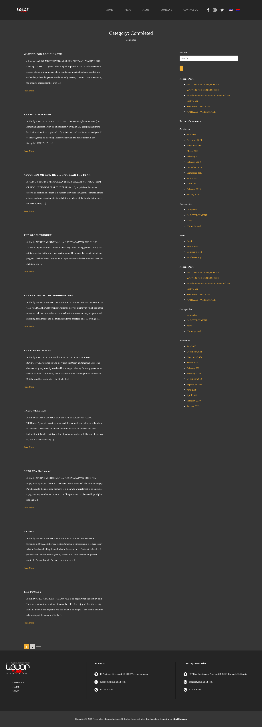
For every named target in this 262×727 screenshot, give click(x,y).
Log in (190, 241)
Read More (29, 90)
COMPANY (166, 9)
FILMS (145, 9)
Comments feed (194, 251)
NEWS (127, 9)
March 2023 (192, 151)
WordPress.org (194, 257)
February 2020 (194, 161)
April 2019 (192, 183)
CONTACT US (190, 9)
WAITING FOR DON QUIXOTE (203, 84)
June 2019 (191, 178)
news (189, 220)
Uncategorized (194, 226)
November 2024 (194, 145)
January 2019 (193, 194)
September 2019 (194, 172)
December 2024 (194, 140)
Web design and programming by (164, 719)
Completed (192, 209)
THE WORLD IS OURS (198, 106)
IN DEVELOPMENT (197, 215)
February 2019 (194, 189)
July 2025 (191, 134)
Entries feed (192, 246)
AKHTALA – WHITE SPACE (201, 111)
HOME (109, 9)
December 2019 (194, 167)
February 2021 (194, 156)
